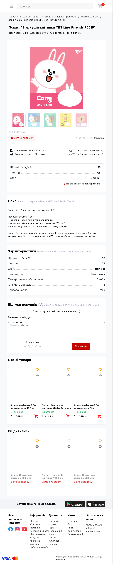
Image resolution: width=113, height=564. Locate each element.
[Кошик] (100, 6)
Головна (72, 521)
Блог (70, 525)
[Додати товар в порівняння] (37, 375)
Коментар (17, 322)
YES (102, 290)
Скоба (101, 279)
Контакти (35, 525)
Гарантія (53, 528)
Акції (70, 528)
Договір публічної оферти (54, 541)
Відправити (81, 346)
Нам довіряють (38, 534)
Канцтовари (74, 531)
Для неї (95, 178)
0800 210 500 (94, 525)
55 (99, 167)
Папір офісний (75, 534)
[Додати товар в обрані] (37, 369)
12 (103, 285)
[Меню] (11, 6)
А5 (99, 173)
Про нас (34, 521)
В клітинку (98, 274)
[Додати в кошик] (36, 416)
